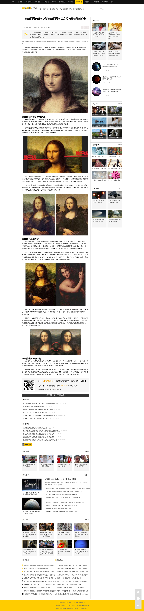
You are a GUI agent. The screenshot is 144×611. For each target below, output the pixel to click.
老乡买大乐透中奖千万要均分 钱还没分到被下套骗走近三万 (75, 571)
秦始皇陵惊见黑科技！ (115, 137)
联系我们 (68, 602)
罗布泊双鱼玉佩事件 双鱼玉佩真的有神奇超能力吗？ (39, 434)
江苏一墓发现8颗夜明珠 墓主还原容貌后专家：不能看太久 (64, 491)
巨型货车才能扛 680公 (115, 114)
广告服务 (75, 602)
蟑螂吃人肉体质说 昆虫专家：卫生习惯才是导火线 (61, 505)
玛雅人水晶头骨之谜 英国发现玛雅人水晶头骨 (37, 418)
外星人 (54, 2)
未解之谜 (79, 2)
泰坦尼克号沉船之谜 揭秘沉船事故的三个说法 (37, 428)
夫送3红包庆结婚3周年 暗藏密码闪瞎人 (36, 568)
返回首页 (138, 592)
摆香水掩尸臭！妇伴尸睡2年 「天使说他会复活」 (39, 584)
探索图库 (105, 2)
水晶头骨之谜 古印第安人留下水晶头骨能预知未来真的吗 (40, 403)
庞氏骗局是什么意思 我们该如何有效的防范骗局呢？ (39, 437)
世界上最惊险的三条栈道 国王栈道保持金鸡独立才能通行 (76, 594)
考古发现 (46, 2)
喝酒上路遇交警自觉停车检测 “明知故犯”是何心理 (72, 591)
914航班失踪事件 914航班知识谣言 (33, 406)
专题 (112, 2)
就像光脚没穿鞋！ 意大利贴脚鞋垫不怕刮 (59, 508)
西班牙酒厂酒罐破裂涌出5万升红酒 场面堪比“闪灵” (62, 511)
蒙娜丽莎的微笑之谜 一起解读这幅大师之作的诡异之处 (40, 440)
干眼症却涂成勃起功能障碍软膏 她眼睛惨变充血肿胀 (40, 565)
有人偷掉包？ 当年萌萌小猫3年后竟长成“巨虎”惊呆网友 (41, 581)
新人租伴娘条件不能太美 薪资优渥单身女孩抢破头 (61, 494)
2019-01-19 (107, 70)
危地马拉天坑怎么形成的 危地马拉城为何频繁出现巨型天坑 (41, 431)
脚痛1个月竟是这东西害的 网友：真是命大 (70, 587)
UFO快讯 (70, 2)
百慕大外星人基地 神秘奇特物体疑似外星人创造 (39, 571)
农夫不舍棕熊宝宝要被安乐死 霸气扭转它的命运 (72, 565)
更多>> (86, 451)
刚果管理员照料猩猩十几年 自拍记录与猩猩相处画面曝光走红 (65, 502)
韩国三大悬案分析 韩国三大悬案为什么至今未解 (38, 409)
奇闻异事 (29, 2)
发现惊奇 (96, 2)
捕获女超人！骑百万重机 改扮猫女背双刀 (70, 584)
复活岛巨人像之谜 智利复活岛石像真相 (35, 412)
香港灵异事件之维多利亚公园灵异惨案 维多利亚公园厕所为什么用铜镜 (68, 488)
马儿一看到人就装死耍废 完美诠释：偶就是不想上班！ (74, 581)
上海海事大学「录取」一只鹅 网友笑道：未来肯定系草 (63, 498)
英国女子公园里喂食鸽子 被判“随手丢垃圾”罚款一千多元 (41, 578)
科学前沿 (62, 2)
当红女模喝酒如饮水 (99, 137)
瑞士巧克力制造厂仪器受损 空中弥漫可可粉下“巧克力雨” (41, 575)
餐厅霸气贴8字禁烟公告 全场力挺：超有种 (37, 587)
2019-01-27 (107, 95)
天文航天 (87, 2)
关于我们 (62, 602)
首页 (13, 2)
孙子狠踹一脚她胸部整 (115, 126)
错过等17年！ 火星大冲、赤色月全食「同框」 (61, 479)
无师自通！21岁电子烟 (99, 114)
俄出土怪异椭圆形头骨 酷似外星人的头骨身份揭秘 (39, 591)
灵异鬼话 (37, 2)
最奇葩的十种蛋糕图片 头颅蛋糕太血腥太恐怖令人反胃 (74, 568)
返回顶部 (138, 605)
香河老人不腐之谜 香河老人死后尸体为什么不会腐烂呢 (40, 415)
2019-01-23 (107, 83)
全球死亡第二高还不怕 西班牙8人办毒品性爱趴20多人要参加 (76, 575)
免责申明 (82, 602)
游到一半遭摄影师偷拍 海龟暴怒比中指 (69, 578)
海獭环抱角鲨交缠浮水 (99, 126)
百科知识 (20, 2)
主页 (40, 9)
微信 (138, 598)
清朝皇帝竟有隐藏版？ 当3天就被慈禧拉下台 (38, 594)
